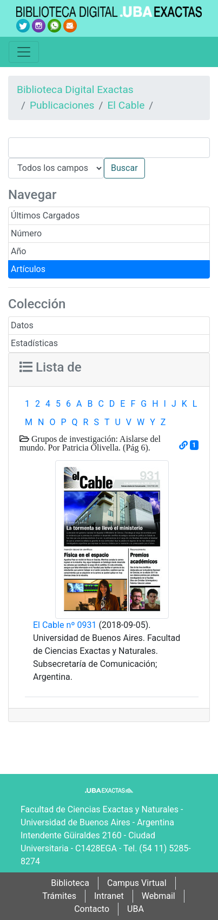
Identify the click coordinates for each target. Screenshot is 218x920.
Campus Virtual (137, 883)
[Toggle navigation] (24, 52)
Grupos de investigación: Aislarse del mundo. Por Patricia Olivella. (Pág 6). (90, 443)
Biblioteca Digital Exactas (75, 89)
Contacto (91, 909)
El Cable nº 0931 (64, 625)
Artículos (28, 269)
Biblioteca (70, 883)
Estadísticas (34, 343)
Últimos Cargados (45, 215)
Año (18, 251)
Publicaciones (62, 105)
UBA (135, 909)
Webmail (158, 896)
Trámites (59, 896)
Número (26, 233)
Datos (22, 325)
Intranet (109, 896)
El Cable (125, 105)
